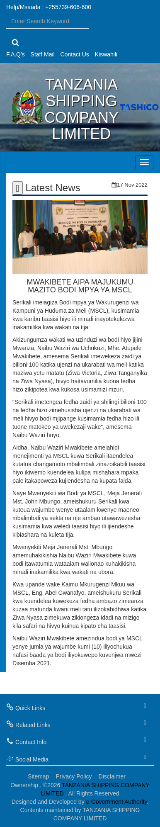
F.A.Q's (15, 54)
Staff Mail (43, 54)
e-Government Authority (116, 801)
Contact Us (75, 54)
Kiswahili (106, 54)
